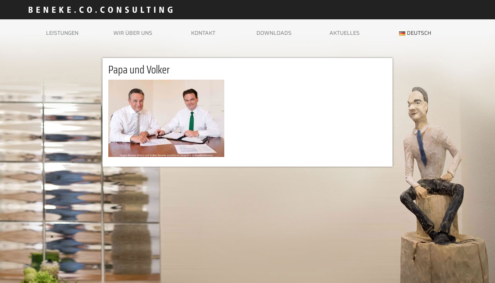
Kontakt (203, 33)
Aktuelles (344, 33)
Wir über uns (132, 33)
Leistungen (62, 33)
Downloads (274, 33)
